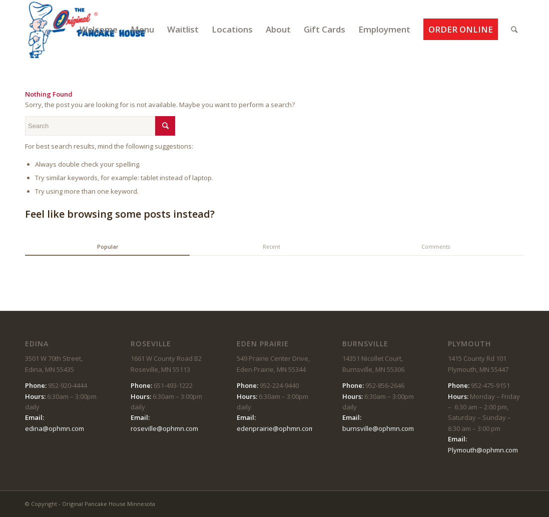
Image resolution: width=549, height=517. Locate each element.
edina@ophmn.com (54, 428)
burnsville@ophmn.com (378, 428)
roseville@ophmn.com (164, 428)
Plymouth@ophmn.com (483, 449)
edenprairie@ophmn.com (275, 428)
